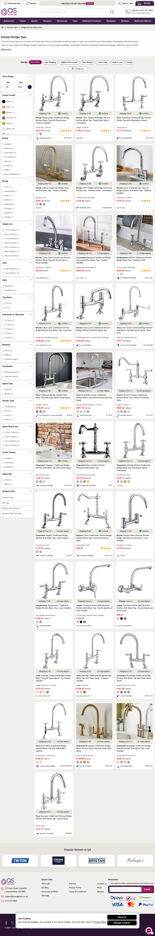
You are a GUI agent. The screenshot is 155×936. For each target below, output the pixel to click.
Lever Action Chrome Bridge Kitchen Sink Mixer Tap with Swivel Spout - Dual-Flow (135, 330)
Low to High (102, 62)
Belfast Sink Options (11, 508)
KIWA (8, 480)
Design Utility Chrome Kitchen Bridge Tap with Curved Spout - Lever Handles (133, 538)
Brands (31, 3)
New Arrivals (87, 62)
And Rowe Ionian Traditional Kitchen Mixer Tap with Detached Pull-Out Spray (94, 397)
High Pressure (12, 269)
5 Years (9, 338)
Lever (8, 415)
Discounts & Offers (50, 892)
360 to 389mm (12, 251)
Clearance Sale (12, 3)
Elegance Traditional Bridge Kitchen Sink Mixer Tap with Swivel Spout (53, 466)
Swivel (9, 394)
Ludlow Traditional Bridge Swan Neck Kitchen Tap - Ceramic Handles (52, 189)
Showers (47, 21)
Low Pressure (12, 273)
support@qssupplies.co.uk (14, 896)
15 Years (9, 329)
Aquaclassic (11, 191)
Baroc (8, 196)
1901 (8, 187)
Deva (8, 161)
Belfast (9, 200)
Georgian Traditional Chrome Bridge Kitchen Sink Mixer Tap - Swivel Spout (54, 817)
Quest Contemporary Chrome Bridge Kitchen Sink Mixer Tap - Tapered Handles (134, 190)
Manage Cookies (122, 923)
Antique (9, 458)
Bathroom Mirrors (143, 21)
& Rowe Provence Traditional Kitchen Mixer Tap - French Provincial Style (133, 397)
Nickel (10, 129)
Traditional (11, 290)
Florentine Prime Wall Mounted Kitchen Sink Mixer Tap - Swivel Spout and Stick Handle (94, 608)
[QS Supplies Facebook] (6, 922)
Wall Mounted (11, 376)
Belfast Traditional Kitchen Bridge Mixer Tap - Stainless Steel (134, 258)
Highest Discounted (69, 62)
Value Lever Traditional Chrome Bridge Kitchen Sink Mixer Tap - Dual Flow (54, 329)
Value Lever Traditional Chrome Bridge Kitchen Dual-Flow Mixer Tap (93, 329)
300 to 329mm (12, 243)
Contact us (102, 884)
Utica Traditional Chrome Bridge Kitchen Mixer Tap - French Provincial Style (94, 538)
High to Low (117, 62)
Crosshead (10, 407)
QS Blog (45, 887)
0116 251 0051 (9, 901)
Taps (75, 21)
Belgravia (10, 204)
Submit (147, 889)
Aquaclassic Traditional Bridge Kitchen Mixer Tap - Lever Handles (53, 606)
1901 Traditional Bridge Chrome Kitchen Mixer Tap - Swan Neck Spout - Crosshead (93, 120)
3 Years (9, 333)
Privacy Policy (75, 887)
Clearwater (10, 153)
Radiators (111, 21)
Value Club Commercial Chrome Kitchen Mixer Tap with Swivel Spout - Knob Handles (53, 260)
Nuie (8, 170)
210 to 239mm (12, 230)
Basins (34, 21)
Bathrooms (9, 21)
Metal (8, 355)
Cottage (9, 208)
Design (9, 217)
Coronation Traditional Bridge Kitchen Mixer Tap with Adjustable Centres (51, 748)
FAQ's (99, 887)
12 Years (9, 325)
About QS (46, 884)
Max (21, 82)
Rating (130, 62)
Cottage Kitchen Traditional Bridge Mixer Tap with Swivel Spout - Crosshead (133, 468)
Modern (9, 286)
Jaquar (9, 166)
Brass (10, 107)
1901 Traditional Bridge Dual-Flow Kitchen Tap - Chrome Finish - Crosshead (94, 189)
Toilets (23, 21)
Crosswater (10, 157)
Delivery (72, 884)
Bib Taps (6, 503)
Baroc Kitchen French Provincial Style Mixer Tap (90, 466)
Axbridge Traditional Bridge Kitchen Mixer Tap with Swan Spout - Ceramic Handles (94, 678)
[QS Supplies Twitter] (12, 922)
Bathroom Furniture (92, 21)
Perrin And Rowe (12, 174)
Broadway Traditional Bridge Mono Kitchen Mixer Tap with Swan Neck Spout (94, 748)
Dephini (9, 213)
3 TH (8, 308)
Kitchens (125, 21)
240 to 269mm (12, 234)
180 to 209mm (12, 437)
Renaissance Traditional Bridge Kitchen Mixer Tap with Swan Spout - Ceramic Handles (52, 120)
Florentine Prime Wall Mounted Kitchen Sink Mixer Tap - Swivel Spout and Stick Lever (135, 608)
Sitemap (45, 895)
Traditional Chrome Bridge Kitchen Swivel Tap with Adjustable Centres (134, 119)
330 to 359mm (12, 247)
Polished (9, 467)
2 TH (8, 303)
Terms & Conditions (77, 892)
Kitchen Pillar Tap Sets (12, 513)
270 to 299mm (12, 239)
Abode (8, 144)
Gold (9, 123)
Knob (8, 411)
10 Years (9, 320)
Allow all (122, 917)
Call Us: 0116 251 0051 (142, 10)
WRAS (8, 484)
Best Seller (35, 62)
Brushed (9, 463)
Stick (8, 419)
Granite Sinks (8, 497)
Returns (100, 892)
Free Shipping (50, 62)
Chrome (11, 118)
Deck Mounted (12, 372)
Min (8, 82)
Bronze (10, 112)
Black (10, 101)
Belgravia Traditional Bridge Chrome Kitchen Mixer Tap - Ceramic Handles (93, 260)
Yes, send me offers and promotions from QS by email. (132, 883)
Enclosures (62, 21)
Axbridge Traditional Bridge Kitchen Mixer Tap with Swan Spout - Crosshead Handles (53, 678)
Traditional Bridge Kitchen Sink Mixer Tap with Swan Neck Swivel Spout (53, 396)
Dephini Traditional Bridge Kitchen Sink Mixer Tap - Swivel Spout (52, 536)
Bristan (9, 148)
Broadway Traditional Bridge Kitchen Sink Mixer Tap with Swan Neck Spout (134, 678)
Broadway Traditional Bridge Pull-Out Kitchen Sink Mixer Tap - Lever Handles (134, 748)
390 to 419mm (12, 256)
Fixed (8, 389)
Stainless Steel (12, 359)
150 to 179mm (12, 432)
